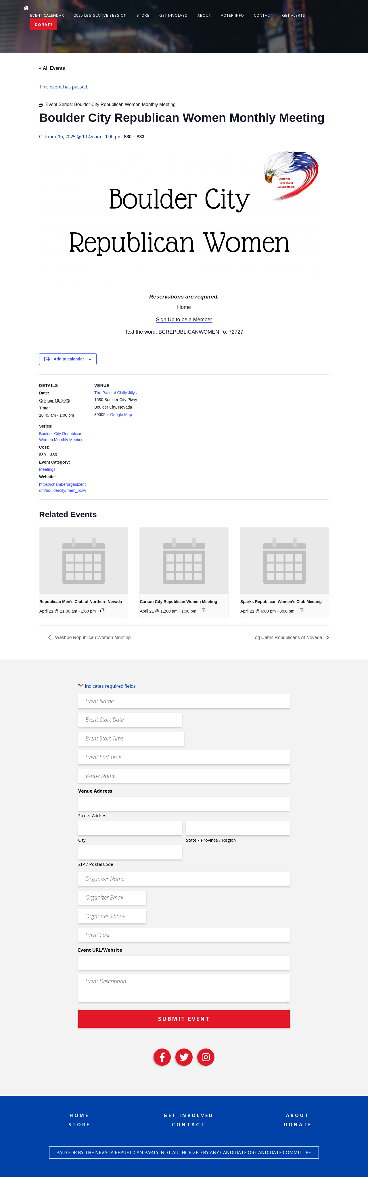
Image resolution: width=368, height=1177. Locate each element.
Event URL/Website (100, 950)
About (204, 15)
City (82, 840)
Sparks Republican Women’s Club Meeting (281, 601)
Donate (44, 24)
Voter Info (232, 15)
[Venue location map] (180, 414)
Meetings (47, 469)
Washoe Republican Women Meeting (92, 637)
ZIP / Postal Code (95, 864)
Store (143, 15)
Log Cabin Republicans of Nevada (287, 637)
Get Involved (173, 15)
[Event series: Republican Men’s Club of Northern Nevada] (102, 610)
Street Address (93, 815)
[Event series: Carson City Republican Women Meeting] (203, 610)
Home (184, 307)
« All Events (52, 68)
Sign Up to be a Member (184, 319)
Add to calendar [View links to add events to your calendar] (69, 359)
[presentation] (83, 561)
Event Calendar (47, 15)
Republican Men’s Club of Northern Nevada (80, 601)
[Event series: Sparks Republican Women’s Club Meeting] (301, 610)
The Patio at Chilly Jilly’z (116, 392)
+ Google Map (119, 414)
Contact (263, 15)
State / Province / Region (211, 840)
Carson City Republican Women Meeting (178, 601)
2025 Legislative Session (100, 15)
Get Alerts (293, 15)
